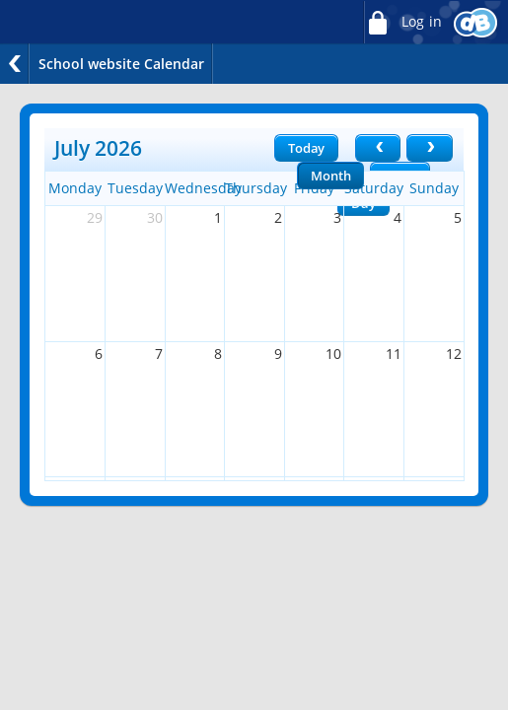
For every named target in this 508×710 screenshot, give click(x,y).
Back (15, 63)
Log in (402, 22)
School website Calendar (121, 63)
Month (330, 175)
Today (306, 148)
